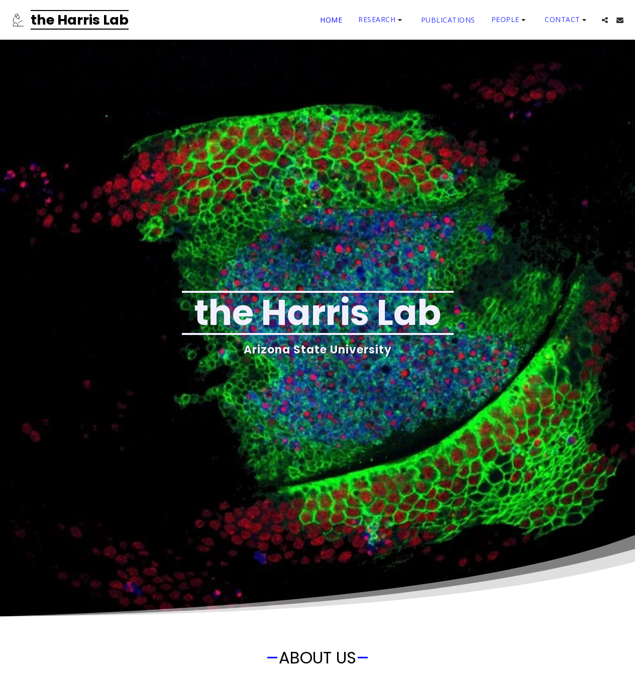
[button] (381, 20)
